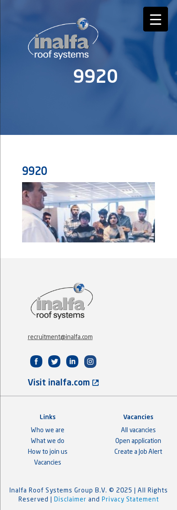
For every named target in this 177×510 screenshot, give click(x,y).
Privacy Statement (130, 500)
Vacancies (47, 463)
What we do (47, 441)
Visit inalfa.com (63, 383)
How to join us (48, 452)
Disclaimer (71, 500)
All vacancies (138, 430)
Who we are (47, 430)
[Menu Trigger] (155, 19)
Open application (138, 441)
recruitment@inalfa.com (60, 337)
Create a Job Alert (138, 452)
